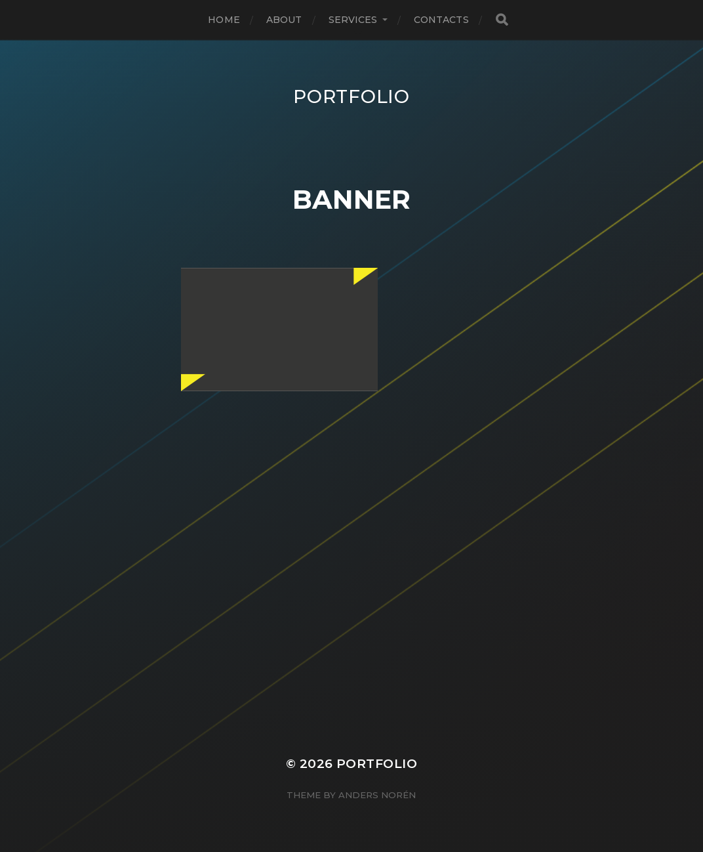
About (284, 20)
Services (353, 20)
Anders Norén (377, 795)
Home (224, 20)
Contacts (441, 20)
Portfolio (351, 96)
